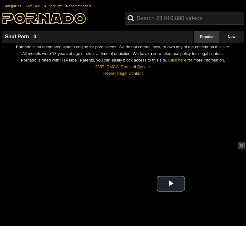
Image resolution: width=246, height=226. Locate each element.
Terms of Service (135, 66)
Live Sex (33, 6)
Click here (177, 60)
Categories (12, 6)
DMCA (112, 66)
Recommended (78, 6)
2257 (99, 66)
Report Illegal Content (123, 73)
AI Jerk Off (53, 6)
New (232, 37)
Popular (207, 37)
